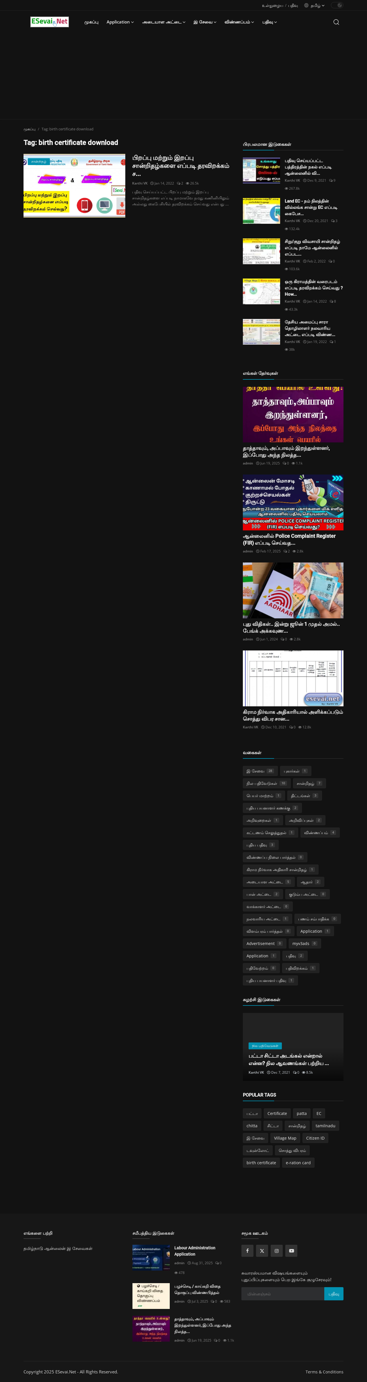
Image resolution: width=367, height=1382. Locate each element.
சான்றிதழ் (309, 783)
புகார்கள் (296, 771)
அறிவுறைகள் (263, 820)
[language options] (314, 5)
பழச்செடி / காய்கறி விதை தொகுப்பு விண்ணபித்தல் (197, 1289)
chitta (252, 1125)
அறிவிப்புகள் (305, 820)
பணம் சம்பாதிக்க (317, 919)
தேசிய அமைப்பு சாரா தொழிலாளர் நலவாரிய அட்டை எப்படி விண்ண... (310, 328)
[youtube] (291, 1251)
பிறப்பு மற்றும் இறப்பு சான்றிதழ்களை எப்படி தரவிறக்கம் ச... (180, 165)
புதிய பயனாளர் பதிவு (270, 980)
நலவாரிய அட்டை (267, 919)
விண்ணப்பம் (320, 832)
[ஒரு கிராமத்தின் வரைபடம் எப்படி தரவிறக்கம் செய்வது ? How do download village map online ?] (261, 291)
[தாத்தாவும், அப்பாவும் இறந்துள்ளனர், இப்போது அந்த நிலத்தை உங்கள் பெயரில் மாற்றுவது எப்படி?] (293, 415)
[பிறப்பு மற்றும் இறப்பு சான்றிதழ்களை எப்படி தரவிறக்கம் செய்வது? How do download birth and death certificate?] (74, 185)
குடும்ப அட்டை (307, 894)
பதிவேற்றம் (261, 968)
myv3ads (304, 943)
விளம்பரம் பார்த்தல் (269, 931)
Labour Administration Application (194, 1251)
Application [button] (120, 22)
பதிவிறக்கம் (301, 968)
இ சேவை (260, 771)
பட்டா (252, 1113)
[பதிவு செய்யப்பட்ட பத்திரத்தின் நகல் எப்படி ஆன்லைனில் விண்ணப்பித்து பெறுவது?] (261, 170)
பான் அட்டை (263, 894)
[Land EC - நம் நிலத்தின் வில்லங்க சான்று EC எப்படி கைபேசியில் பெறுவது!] (261, 211)
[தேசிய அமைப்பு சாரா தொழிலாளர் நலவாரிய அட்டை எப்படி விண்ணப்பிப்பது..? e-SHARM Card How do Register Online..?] (261, 332)
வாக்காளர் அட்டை (268, 906)
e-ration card (298, 1162)
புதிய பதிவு (261, 845)
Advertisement (265, 943)
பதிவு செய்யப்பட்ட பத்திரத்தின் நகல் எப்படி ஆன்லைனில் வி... (308, 167)
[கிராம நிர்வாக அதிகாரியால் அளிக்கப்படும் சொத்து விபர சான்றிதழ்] (293, 678)
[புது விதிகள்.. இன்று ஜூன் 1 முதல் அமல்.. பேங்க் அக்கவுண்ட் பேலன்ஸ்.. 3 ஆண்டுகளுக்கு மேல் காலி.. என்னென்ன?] (293, 590)
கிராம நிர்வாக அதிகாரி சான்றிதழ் (281, 869)
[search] (336, 22)
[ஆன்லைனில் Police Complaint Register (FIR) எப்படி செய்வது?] (293, 502)
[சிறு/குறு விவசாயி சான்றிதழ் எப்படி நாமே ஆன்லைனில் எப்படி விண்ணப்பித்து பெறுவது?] (261, 251)
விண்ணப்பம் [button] (239, 22)
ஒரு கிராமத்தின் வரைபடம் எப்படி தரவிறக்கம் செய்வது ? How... (314, 288)
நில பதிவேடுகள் (267, 783)
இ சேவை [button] (205, 22)
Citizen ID (315, 1138)
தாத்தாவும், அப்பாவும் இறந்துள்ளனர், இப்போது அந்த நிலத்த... (202, 1325)
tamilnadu (325, 1125)
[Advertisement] (183, 76)
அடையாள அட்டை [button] (164, 22)
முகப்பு (91, 22)
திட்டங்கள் (304, 795)
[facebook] (247, 1251)
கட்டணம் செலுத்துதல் (270, 832)
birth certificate (261, 1162)
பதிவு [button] (269, 22)
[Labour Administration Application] (151, 1258)
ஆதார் (311, 882)
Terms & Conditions (324, 1372)
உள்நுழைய (272, 5)
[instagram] (277, 1251)
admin (248, 463)
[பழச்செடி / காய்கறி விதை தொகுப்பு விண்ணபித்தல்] (151, 1296)
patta (302, 1113)
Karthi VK (140, 183)
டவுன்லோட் (258, 1150)
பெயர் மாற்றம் (264, 795)
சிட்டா (273, 1125)
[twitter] (262, 1251)
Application (315, 931)
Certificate (277, 1113)
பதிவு (293, 5)
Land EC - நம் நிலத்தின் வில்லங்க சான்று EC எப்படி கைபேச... (311, 207)
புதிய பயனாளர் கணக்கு (272, 808)
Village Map (285, 1138)
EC (319, 1113)
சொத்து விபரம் (292, 1150)
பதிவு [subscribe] (334, 1294)
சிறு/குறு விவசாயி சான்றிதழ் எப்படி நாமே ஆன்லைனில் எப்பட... (312, 248)
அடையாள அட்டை (269, 882)
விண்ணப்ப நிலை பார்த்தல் (275, 857)
